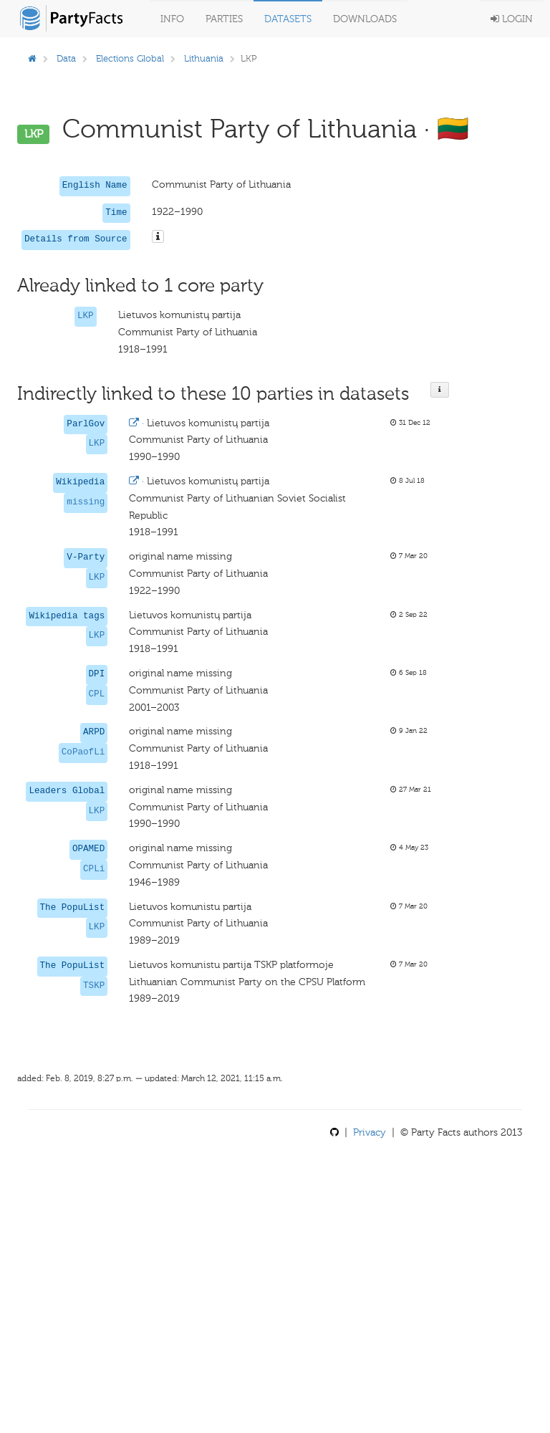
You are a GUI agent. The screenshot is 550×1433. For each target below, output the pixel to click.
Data (66, 58)
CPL (97, 694)
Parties (224, 19)
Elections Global (130, 58)
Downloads (365, 19)
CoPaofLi (83, 752)
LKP (85, 316)
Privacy (369, 1132)
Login (512, 19)
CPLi (94, 869)
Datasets (288, 19)
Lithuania (203, 58)
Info (172, 19)
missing (86, 502)
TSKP (94, 986)
